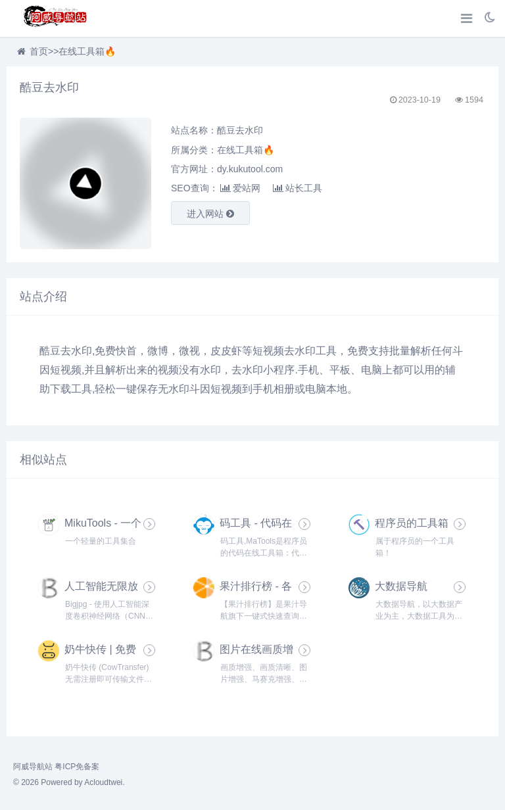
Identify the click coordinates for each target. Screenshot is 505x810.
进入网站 (210, 213)
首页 (39, 51)
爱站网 (240, 188)
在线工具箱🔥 (87, 51)
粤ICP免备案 (77, 766)
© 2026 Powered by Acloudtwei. (69, 782)
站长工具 (297, 188)
